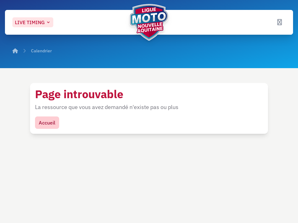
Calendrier (41, 51)
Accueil (47, 123)
